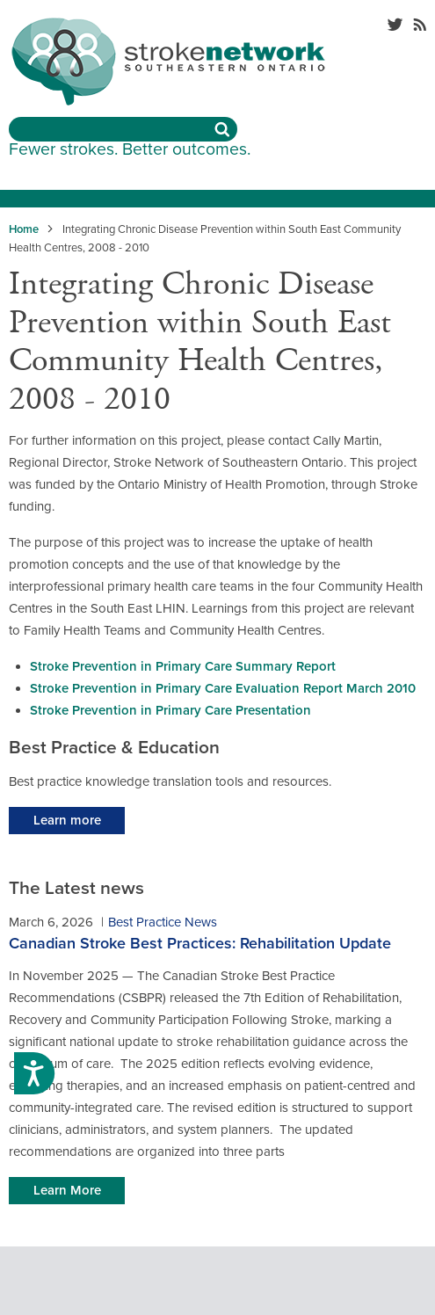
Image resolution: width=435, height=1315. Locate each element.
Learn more (67, 820)
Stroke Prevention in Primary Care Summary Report (183, 666)
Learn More (67, 1190)
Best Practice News (162, 922)
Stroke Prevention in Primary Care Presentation (170, 710)
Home (24, 229)
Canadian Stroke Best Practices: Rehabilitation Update (200, 943)
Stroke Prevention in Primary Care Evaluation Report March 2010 (223, 688)
